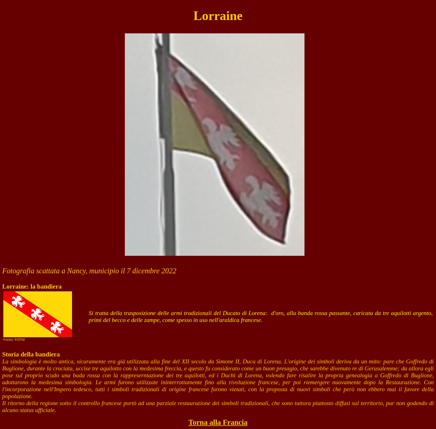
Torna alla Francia (218, 422)
